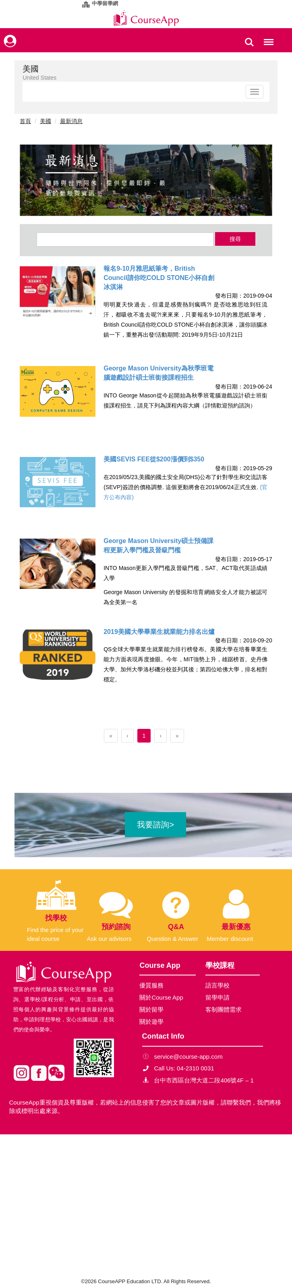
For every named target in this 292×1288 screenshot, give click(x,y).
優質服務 (151, 985)
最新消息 (71, 121)
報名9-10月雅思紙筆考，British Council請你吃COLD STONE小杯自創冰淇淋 (159, 277)
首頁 (25, 121)
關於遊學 (151, 1021)
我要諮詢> (155, 824)
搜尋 (235, 239)
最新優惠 (236, 927)
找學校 (56, 918)
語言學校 (217, 985)
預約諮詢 (115, 927)
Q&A (176, 927)
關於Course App (161, 997)
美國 (45, 121)
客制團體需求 (223, 1009)
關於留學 (151, 1009)
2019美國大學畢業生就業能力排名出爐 (159, 631)
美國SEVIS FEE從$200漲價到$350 (154, 459)
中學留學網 (105, 3)
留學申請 (217, 997)
